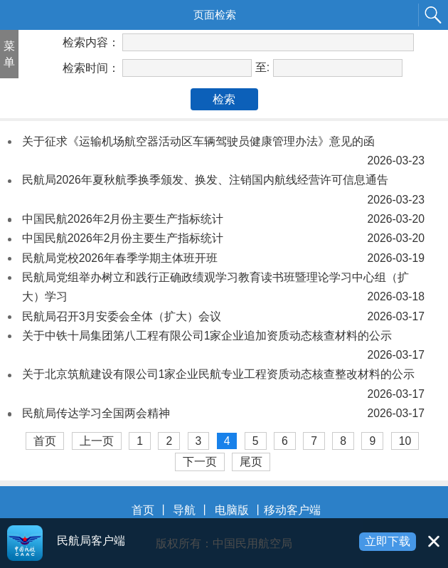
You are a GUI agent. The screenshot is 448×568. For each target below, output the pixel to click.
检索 (224, 99)
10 (405, 441)
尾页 (251, 462)
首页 (44, 441)
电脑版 (232, 510)
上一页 (97, 441)
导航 (184, 510)
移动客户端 (292, 510)
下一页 (200, 462)
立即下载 (387, 541)
